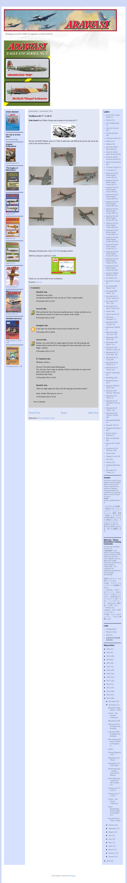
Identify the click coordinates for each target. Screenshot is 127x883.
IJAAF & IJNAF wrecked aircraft (112, 158)
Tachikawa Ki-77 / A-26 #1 (114, 795)
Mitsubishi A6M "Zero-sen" (111, 333)
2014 (109, 691)
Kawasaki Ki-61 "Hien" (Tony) (111, 307)
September (112, 828)
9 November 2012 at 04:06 (45, 332)
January (111, 857)
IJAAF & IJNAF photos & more (112, 153)
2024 (109, 656)
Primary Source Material (111, 434)
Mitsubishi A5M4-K (113, 327)
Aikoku (108, 120)
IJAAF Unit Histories (113, 162)
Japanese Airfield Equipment (112, 274)
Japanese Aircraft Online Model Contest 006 (112, 211)
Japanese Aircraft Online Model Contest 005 (112, 204)
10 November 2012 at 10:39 (46, 377)
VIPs (108, 459)
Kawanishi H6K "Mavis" (111, 287)
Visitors (108, 462)
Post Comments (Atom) (46, 418)
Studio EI (109, 635)
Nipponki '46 (110, 425)
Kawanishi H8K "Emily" (111, 292)
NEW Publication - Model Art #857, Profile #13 (114, 782)
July (110, 835)
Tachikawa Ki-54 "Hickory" (112, 449)
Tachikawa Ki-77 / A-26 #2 (114, 789)
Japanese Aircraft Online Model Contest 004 (112, 197)
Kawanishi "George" (113, 281)
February (112, 853)
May (110, 842)
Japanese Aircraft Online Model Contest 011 (112, 247)
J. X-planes (110, 170)
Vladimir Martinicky (113, 465)
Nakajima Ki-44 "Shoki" (113, 759)
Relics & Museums (112, 438)
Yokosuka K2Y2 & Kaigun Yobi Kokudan (114, 726)
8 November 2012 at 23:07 (45, 318)
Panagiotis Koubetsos (113, 428)
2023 (109, 660)
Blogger (72, 876)
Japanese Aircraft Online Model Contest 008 (112, 225)
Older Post (93, 412)
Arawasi (39, 309)
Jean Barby (110, 278)
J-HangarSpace (111, 629)
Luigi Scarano (111, 314)
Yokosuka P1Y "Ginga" (111, 471)
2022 (109, 663)
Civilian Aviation (112, 133)
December (112, 701)
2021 (109, 667)
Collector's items (112, 138)
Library (108, 311)
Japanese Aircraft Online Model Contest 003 (112, 190)
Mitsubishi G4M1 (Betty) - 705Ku (114, 709)
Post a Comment (39, 402)
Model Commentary (113, 373)
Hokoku (109, 144)
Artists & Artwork (112, 128)
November (112, 705)
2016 (109, 684)
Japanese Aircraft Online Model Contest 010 (112, 239)
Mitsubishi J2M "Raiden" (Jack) (111, 349)
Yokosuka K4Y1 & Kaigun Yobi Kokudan (114, 734)
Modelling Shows (112, 381)
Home (64, 412)
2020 (109, 670)
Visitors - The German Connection (113, 715)
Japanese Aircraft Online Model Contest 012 (112, 254)
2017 (109, 681)
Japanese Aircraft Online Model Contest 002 (112, 182)
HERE (54, 251)
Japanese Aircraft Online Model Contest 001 (112, 175)
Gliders (108, 141)
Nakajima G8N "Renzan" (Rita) (111, 392)
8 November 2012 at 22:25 (45, 301)
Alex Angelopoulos (113, 123)
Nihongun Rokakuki (113, 420)
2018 (109, 677)
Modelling (109, 378)
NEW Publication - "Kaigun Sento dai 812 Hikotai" (114, 772)
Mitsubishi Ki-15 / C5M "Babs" (112, 354)
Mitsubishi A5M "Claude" (111, 323)
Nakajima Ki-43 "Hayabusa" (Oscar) (113, 402)
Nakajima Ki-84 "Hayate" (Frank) (112, 414)
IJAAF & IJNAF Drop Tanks (112, 148)
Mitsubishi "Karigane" (110, 318)
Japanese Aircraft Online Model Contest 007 (112, 218)
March (111, 850)
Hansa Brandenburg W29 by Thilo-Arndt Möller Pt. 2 (114, 811)
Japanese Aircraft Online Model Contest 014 (112, 268)
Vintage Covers (111, 456)
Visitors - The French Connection (113, 801)
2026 (109, 649)
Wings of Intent (111, 632)
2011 (108, 861)
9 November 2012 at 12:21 (45, 351)
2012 (109, 698)
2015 (109, 688)
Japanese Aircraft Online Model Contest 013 (112, 261)
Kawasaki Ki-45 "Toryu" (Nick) (111, 297)
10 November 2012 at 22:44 (46, 397)
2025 (109, 652)
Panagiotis (40, 325)
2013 (109, 695)
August (111, 832)
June (110, 839)
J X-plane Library (112, 167)
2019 (109, 674)
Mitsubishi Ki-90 (114, 721)
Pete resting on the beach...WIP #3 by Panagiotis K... (114, 742)
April (111, 846)
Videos (108, 453)
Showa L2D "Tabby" (113, 443)
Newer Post (34, 412)
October (112, 825)
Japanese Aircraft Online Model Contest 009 (112, 232)
